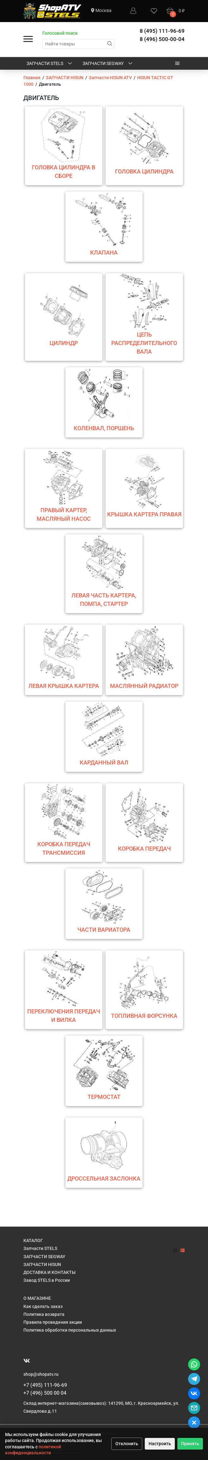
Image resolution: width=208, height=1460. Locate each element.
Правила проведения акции (52, 1322)
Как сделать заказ (43, 1306)
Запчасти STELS (50, 63)
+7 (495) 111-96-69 (45, 1385)
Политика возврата (43, 1314)
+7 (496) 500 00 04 (44, 1393)
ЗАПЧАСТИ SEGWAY (108, 63)
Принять (190, 1443)
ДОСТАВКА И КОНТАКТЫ (49, 1272)
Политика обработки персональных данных (69, 1330)
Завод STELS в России (46, 1280)
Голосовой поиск (60, 33)
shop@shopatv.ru (40, 1374)
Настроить (160, 1443)
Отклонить (126, 1443)
